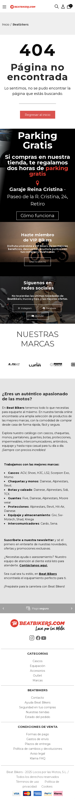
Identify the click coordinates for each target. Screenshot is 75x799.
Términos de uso (28, 782)
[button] (37, 115)
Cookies (45, 786)
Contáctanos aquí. (33, 565)
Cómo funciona (37, 215)
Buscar (56, 7)
